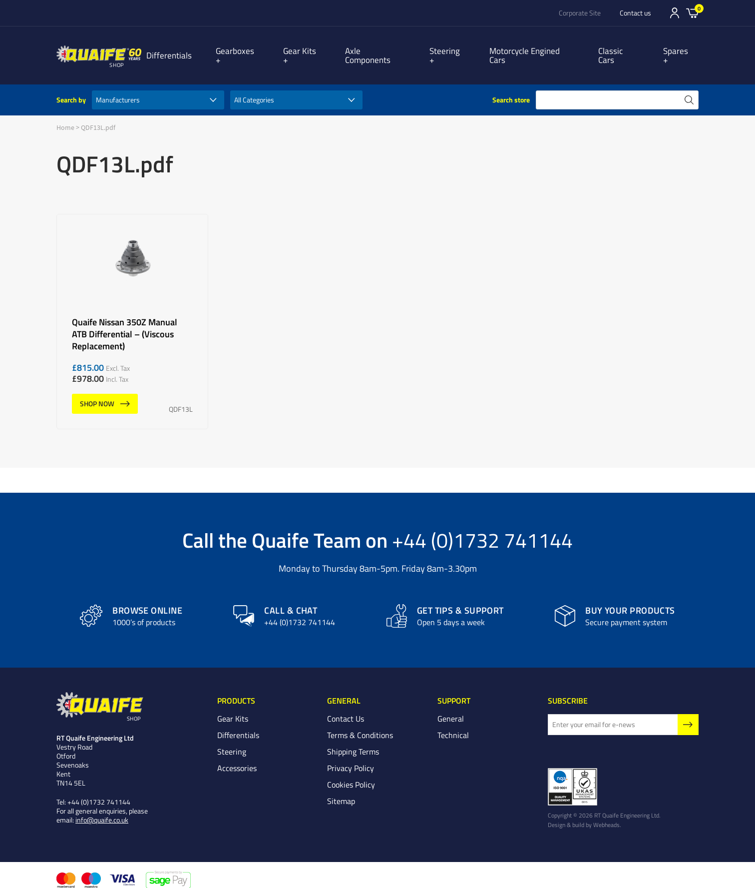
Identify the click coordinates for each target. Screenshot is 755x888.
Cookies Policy (351, 775)
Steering (450, 50)
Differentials (182, 50)
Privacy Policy (350, 759)
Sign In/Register (674, 12)
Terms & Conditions (360, 726)
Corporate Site (580, 12)
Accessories (237, 759)
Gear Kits (308, 50)
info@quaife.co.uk (101, 811)
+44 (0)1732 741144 (482, 531)
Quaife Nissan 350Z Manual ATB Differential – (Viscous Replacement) (132, 312)
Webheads (606, 816)
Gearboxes (248, 50)
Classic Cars (623, 50)
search (689, 90)
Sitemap (341, 792)
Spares (681, 50)
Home (65, 118)
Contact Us (345, 709)
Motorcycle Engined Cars (534, 50)
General (450, 709)
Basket (692, 12)
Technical (453, 726)
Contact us (635, 12)
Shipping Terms (353, 742)
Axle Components (380, 50)
